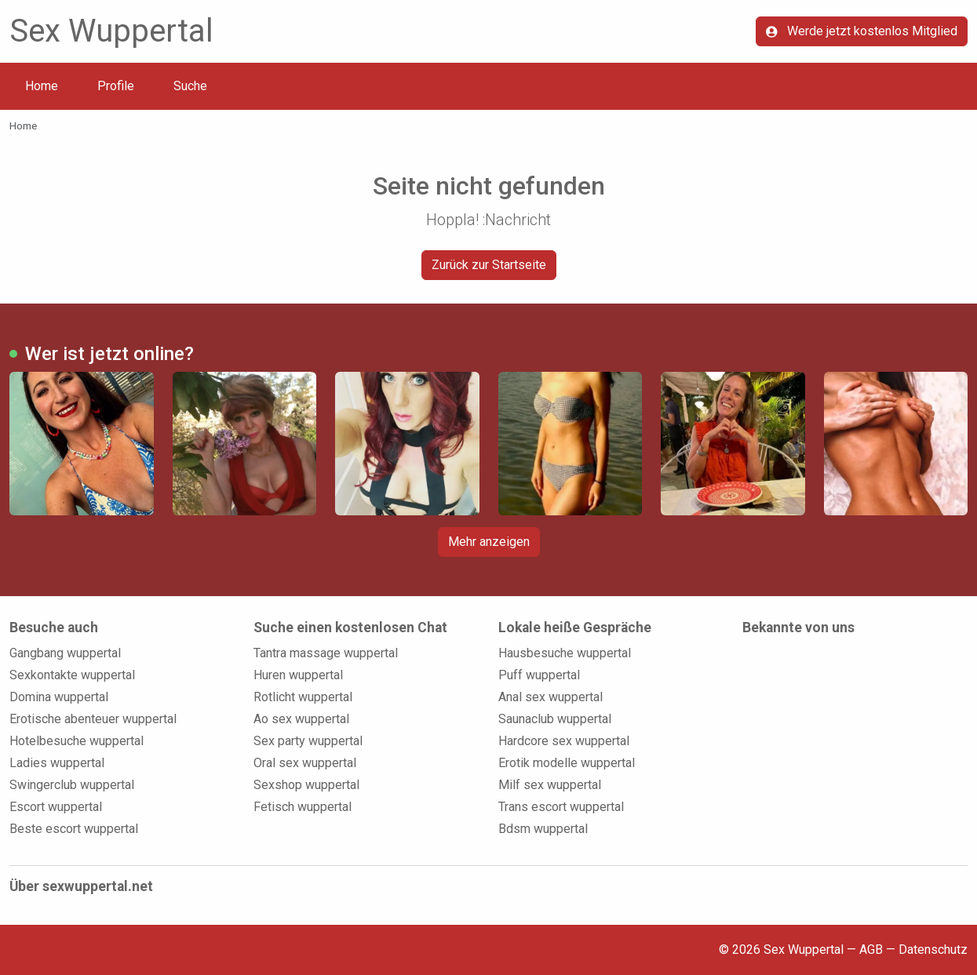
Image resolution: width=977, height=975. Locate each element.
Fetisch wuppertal (302, 806)
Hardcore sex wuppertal (563, 740)
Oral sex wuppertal (304, 762)
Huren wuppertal (298, 675)
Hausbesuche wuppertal (564, 653)
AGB (871, 949)
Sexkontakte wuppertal (72, 675)
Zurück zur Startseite (489, 264)
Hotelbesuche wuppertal (76, 740)
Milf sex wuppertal (549, 784)
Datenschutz (933, 949)
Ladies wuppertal (56, 762)
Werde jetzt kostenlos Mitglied (861, 31)
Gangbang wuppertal (65, 653)
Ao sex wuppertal (301, 718)
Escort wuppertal (55, 806)
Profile (115, 85)
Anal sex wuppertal (550, 696)
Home (41, 85)
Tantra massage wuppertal (325, 653)
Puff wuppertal (539, 675)
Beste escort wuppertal (73, 828)
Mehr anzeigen (489, 541)
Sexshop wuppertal (306, 784)
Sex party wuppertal (308, 740)
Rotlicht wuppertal (302, 696)
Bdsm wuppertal (543, 828)
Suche (190, 85)
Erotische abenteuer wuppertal (93, 718)
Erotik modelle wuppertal (566, 762)
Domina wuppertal (58, 696)
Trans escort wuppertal (561, 806)
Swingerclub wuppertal (71, 784)
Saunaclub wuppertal (554, 718)
